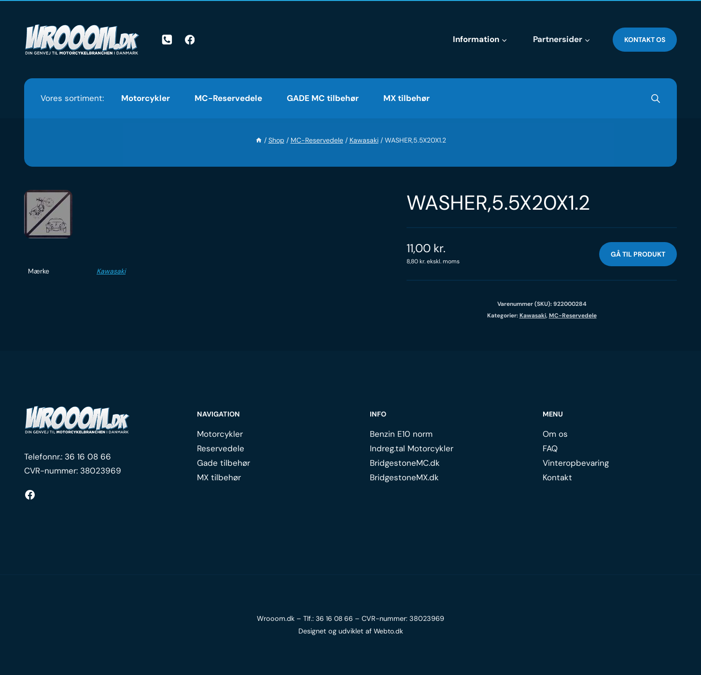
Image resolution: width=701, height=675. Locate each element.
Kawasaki (111, 271)
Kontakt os (644, 39)
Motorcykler (145, 98)
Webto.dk (388, 631)
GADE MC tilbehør (323, 98)
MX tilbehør (406, 98)
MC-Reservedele (228, 98)
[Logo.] (77, 419)
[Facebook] (190, 40)
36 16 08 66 (88, 456)
